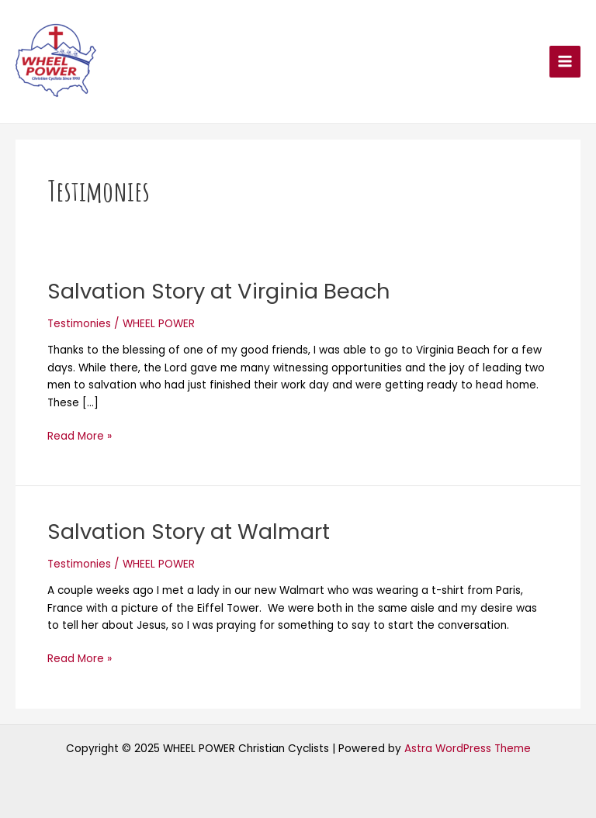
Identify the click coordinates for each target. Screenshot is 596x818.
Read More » (79, 436)
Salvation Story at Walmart (188, 531)
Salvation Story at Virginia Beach (218, 291)
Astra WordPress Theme (467, 748)
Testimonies (79, 323)
